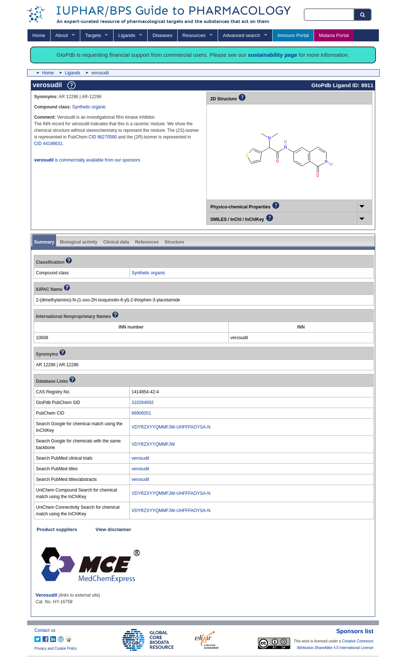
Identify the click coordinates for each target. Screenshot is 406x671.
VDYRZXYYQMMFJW (153, 444)
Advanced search (241, 35)
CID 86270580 (103, 137)
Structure (174, 242)
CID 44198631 (48, 143)
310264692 (143, 402)
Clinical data (116, 242)
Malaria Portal (333, 35)
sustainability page (272, 55)
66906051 (141, 413)
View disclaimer (113, 529)
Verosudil (46, 595)
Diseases (162, 35)
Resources (194, 35)
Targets (93, 35)
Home (38, 35)
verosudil (140, 458)
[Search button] (363, 14)
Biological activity (78, 242)
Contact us (44, 630)
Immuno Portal (293, 35)
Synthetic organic (89, 107)
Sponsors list (354, 631)
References (147, 242)
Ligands (126, 35)
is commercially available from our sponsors (87, 160)
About (61, 35)
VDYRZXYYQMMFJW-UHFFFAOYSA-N (171, 427)
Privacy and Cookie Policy (55, 648)
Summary (44, 242)
